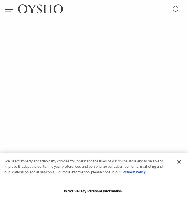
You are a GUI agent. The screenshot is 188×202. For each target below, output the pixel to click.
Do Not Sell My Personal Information (92, 193)
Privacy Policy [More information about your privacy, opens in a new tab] (134, 174)
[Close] (179, 164)
